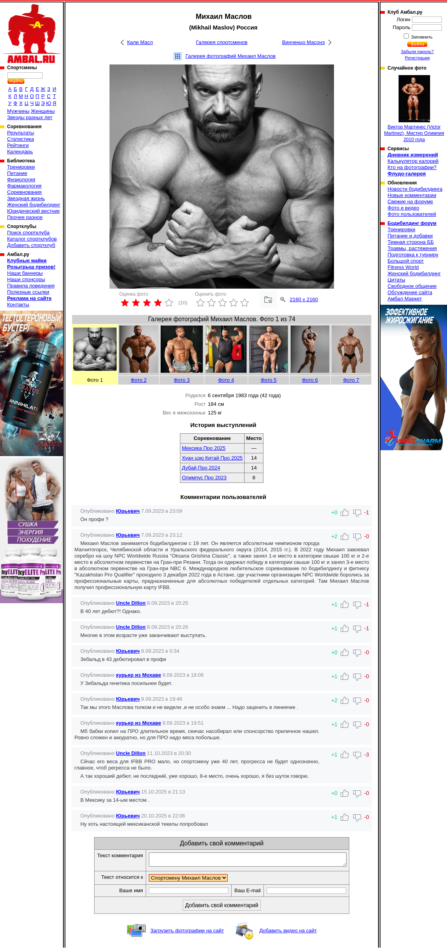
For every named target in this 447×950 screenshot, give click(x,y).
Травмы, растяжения (412, 248)
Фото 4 (226, 380)
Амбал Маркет (405, 299)
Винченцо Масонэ (303, 42)
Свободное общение (412, 286)
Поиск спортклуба (28, 233)
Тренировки (21, 167)
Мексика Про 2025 (204, 448)
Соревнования (24, 192)
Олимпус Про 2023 (204, 478)
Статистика (20, 139)
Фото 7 (351, 380)
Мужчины (18, 111)
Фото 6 (310, 380)
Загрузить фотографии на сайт (187, 933)
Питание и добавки (410, 236)
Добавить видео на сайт (288, 933)
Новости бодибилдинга (415, 189)
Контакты (18, 304)
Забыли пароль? (417, 51)
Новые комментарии (412, 195)
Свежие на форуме (410, 201)
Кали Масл (140, 42)
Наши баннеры (25, 273)
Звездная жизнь (26, 198)
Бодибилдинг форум (412, 223)
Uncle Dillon (131, 603)
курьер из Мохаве (138, 675)
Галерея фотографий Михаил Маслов (230, 56)
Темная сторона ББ (411, 242)
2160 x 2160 (304, 299)
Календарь (20, 152)
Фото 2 (139, 380)
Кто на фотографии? (412, 167)
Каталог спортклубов (32, 239)
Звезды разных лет (29, 117)
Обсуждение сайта (410, 292)
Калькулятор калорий (413, 161)
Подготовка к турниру (413, 255)
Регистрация (417, 57)
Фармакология (24, 186)
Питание (17, 173)
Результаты (20, 133)
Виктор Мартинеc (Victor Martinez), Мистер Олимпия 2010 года (414, 108)
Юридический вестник (33, 211)
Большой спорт (406, 261)
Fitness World (403, 267)
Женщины (43, 111)
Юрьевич (128, 511)
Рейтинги (18, 145)
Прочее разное (25, 217)
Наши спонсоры (26, 279)
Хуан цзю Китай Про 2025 (212, 458)
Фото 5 (269, 380)
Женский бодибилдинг (33, 205)
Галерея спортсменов (222, 42)
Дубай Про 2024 (201, 468)
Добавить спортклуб (31, 245)
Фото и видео (403, 208)
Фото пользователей (412, 214)
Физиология (21, 179)
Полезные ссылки (28, 292)
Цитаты (396, 280)
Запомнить (421, 37)
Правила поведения (31, 286)
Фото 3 (182, 380)
